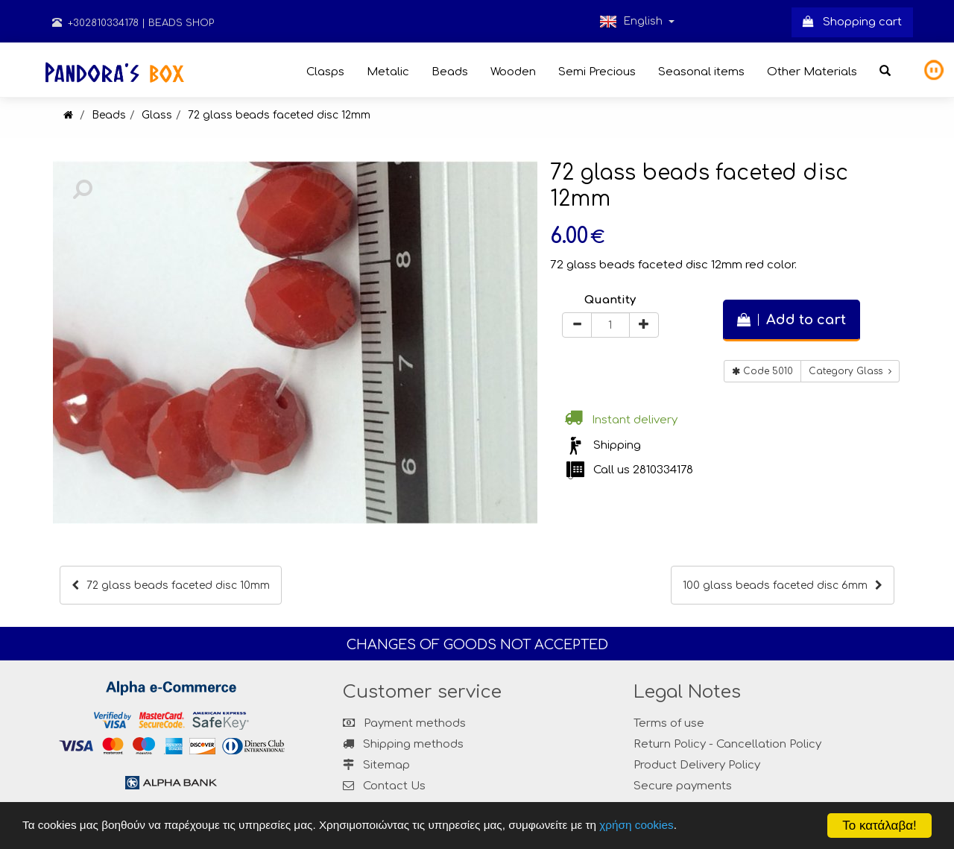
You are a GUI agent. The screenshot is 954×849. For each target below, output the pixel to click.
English (637, 22)
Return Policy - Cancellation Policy (727, 744)
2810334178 (663, 470)
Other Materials (812, 72)
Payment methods (404, 723)
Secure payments (683, 786)
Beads (450, 72)
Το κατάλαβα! (879, 825)
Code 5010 (762, 371)
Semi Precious (597, 72)
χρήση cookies (636, 824)
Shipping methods (403, 744)
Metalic (388, 72)
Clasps (325, 72)
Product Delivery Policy (697, 765)
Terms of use (669, 723)
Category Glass (850, 371)
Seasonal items (701, 72)
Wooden (513, 72)
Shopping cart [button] (852, 22)
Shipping (617, 445)
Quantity (610, 300)
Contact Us (394, 786)
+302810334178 (95, 23)
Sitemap (376, 765)
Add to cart (791, 319)
